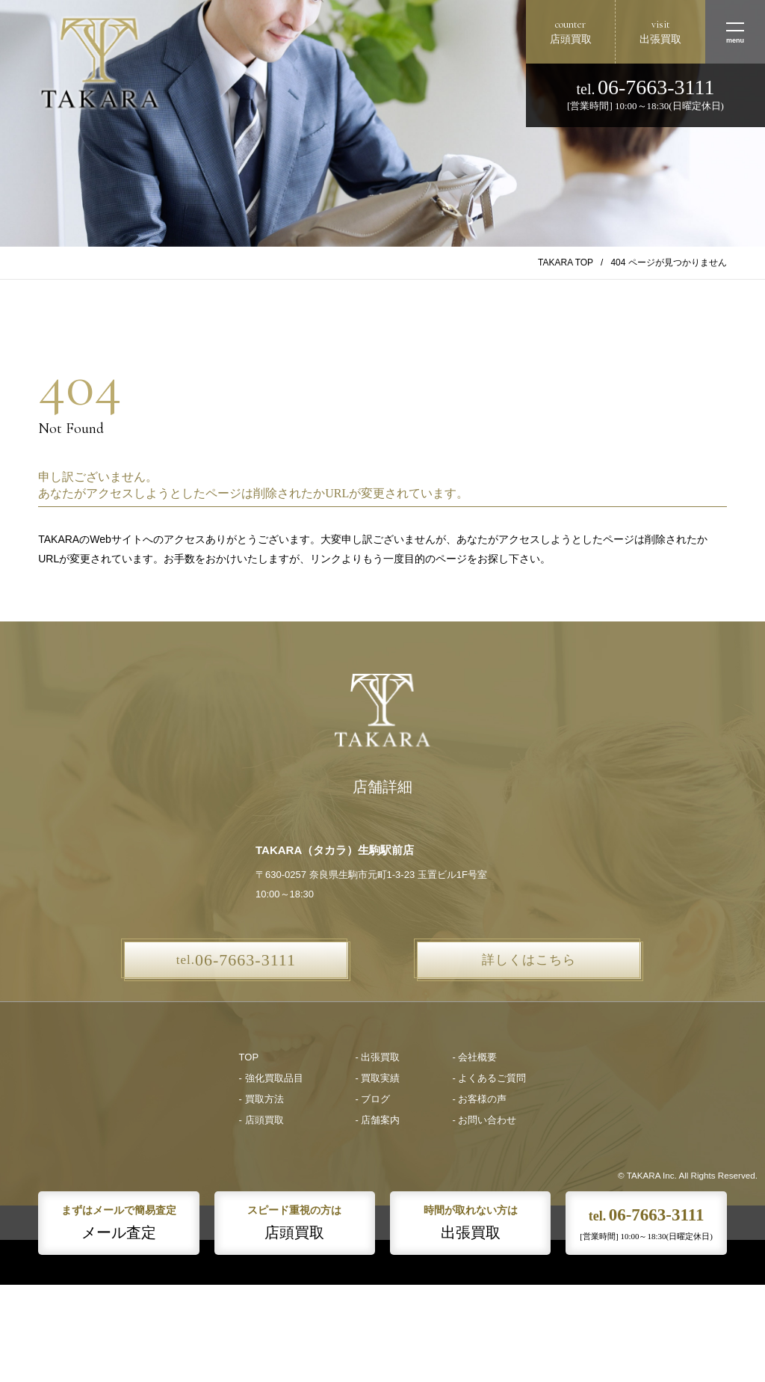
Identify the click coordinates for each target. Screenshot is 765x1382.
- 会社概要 (474, 1057)
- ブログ (373, 1099)
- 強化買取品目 (271, 1078)
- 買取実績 (378, 1078)
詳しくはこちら (529, 960)
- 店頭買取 (261, 1119)
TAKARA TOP (565, 262)
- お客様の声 (479, 1099)
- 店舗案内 (378, 1119)
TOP (249, 1057)
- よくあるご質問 (489, 1078)
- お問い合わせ (484, 1119)
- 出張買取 (378, 1057)
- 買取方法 (261, 1099)
